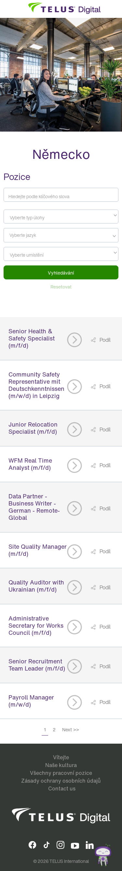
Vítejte (61, 757)
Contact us (61, 788)
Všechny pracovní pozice (61, 773)
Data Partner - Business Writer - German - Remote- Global (34, 507)
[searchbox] (34, 235)
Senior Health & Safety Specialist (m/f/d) (31, 338)
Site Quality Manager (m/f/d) (37, 550)
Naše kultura (61, 765)
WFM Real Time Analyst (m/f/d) (30, 464)
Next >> (70, 729)
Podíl (105, 340)
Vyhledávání (61, 272)
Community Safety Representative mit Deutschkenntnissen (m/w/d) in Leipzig (36, 385)
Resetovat (61, 286)
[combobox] (61, 217)
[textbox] (61, 217)
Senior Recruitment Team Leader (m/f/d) (36, 664)
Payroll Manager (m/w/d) (31, 701)
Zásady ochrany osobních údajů (61, 781)
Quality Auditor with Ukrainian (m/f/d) (36, 586)
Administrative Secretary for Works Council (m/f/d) (35, 625)
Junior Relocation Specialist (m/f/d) (33, 428)
